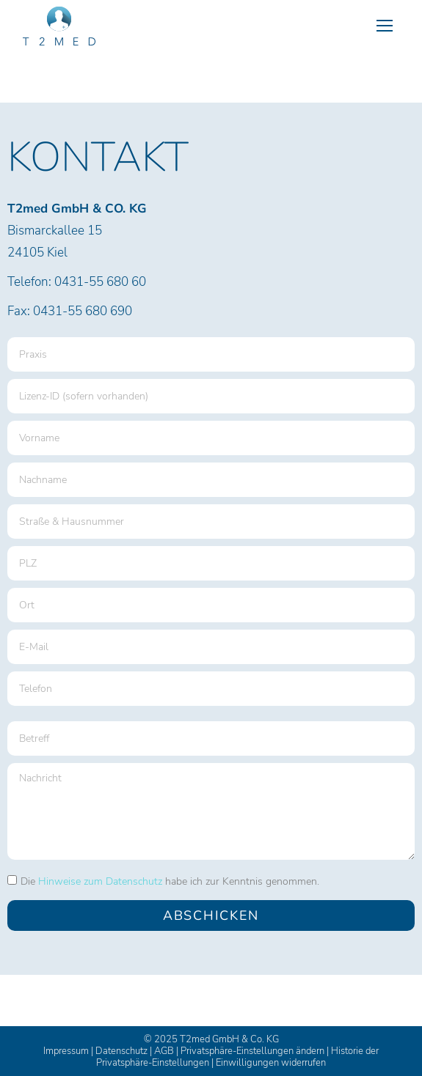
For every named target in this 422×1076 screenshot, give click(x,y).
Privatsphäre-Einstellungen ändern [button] (252, 1051)
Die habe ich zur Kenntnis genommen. (170, 881)
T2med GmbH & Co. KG (229, 1039)
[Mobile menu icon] (384, 25)
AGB (164, 1051)
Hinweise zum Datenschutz (100, 881)
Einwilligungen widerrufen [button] (271, 1062)
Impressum (66, 1051)
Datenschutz (121, 1051)
